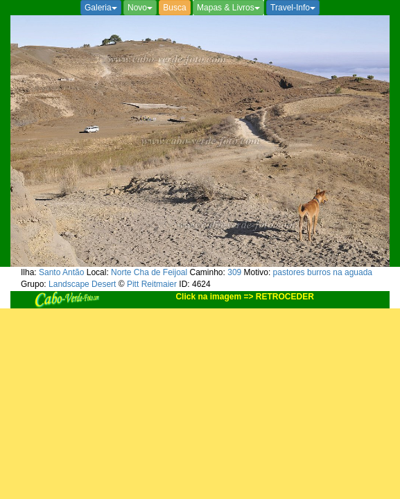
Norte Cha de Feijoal (149, 272)
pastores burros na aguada (322, 272)
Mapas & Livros (228, 7)
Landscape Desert (82, 284)
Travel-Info (292, 7)
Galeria (101, 7)
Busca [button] (174, 7)
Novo (140, 7)
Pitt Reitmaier (152, 284)
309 (234, 272)
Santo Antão (61, 272)
